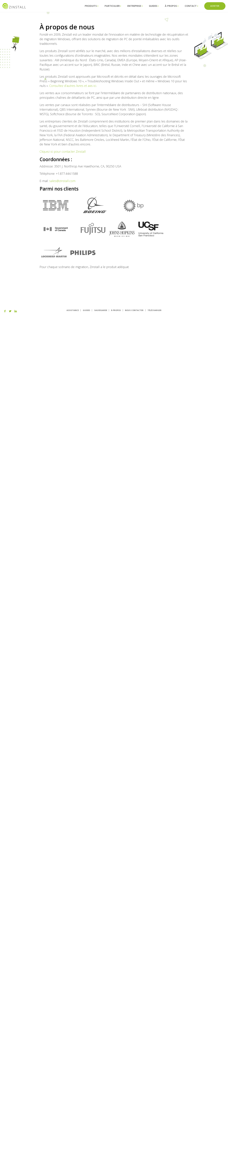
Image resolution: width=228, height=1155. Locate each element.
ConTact (191, 5)
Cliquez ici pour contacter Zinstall (63, 151)
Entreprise (135, 5)
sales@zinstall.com (62, 181)
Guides (154, 5)
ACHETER (214, 6)
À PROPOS (116, 310)
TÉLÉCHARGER (154, 310)
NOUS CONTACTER (134, 310)
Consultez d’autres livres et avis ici (72, 86)
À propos (171, 5)
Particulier (113, 5)
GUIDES (86, 310)
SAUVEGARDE (100, 310)
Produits (91, 5)
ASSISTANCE (73, 310)
